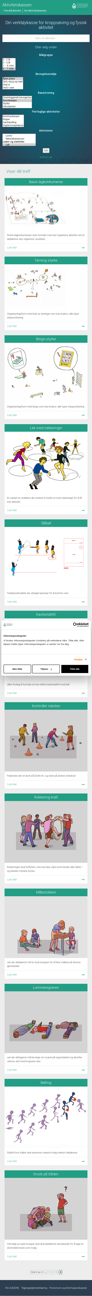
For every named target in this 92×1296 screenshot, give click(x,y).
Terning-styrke (46, 260)
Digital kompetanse (13, 125)
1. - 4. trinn (9, 65)
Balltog (46, 1083)
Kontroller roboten (46, 706)
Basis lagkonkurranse (46, 182)
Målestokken (46, 892)
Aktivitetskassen (17, 5)
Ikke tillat (17, 669)
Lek (19, 144)
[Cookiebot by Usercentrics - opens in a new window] (75, 624)
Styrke (17, 103)
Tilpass (46, 669)
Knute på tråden (46, 1174)
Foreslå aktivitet (12, 10)
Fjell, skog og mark (13, 81)
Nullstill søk (46, 157)
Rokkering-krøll (46, 797)
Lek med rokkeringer (46, 428)
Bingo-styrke (46, 339)
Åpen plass (13, 78)
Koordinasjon (17, 100)
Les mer (12, 247)
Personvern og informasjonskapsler (68, 1288)
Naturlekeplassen (19, 138)
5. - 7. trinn (9, 68)
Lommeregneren (46, 987)
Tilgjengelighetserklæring (34, 1288)
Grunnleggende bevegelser (17, 97)
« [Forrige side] (45, 1272)
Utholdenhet (17, 106)
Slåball (46, 523)
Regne (13, 119)
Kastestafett (46, 614)
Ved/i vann (13, 87)
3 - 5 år (9, 62)
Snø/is (13, 84)
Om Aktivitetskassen (35, 10)
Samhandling (13, 122)
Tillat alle (75, 669)
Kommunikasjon (13, 116)
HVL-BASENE (12, 1288)
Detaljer (78, 659)
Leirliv (19, 135)
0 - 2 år (9, 59)
